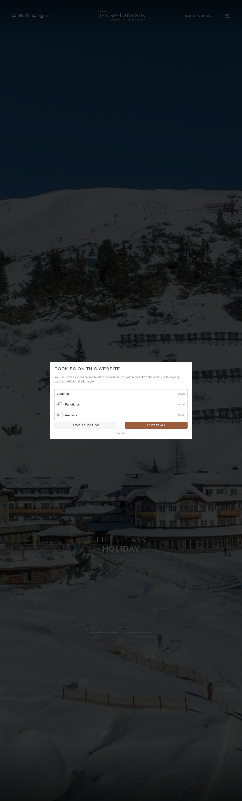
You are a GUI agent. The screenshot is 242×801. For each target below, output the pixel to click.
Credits (121, 433)
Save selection (85, 425)
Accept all (156, 425)
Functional (72, 404)
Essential (63, 393)
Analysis (71, 415)
